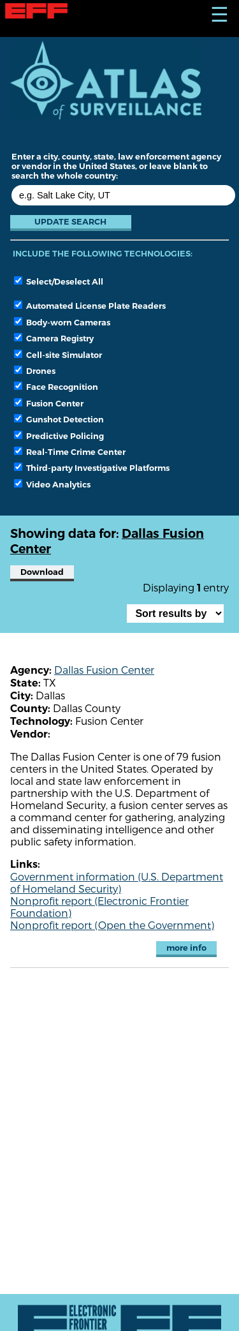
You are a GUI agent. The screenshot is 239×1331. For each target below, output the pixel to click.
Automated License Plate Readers (90, 306)
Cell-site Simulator (58, 355)
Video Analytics (52, 484)
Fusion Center (48, 403)
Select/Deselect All (58, 281)
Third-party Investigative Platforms (92, 468)
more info (186, 948)
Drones (34, 371)
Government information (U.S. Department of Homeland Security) (116, 882)
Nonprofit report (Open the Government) (112, 925)
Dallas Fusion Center (104, 670)
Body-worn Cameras (62, 322)
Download (42, 572)
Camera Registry (54, 338)
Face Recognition (56, 387)
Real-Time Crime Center (70, 452)
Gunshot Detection (59, 419)
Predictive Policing (59, 436)
